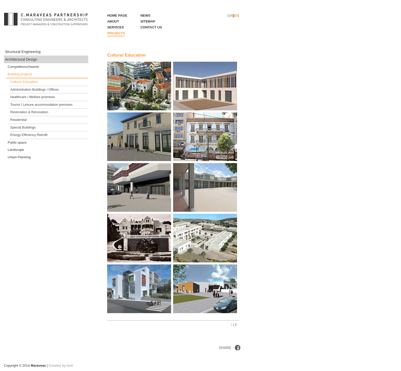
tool (70, 365)
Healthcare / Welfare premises (32, 97)
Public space (17, 142)
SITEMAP (147, 21)
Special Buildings (23, 127)
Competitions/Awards (23, 67)
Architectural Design (21, 59)
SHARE (225, 348)
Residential (18, 120)
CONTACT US (151, 27)
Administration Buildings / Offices (34, 89)
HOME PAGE (117, 15)
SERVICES (115, 27)
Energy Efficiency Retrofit (29, 135)
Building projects (20, 74)
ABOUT (113, 21)
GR (230, 15)
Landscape (16, 150)
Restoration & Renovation (29, 112)
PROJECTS (116, 33)
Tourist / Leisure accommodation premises (41, 105)
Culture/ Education (24, 82)
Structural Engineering (23, 52)
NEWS (145, 15)
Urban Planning (19, 157)
